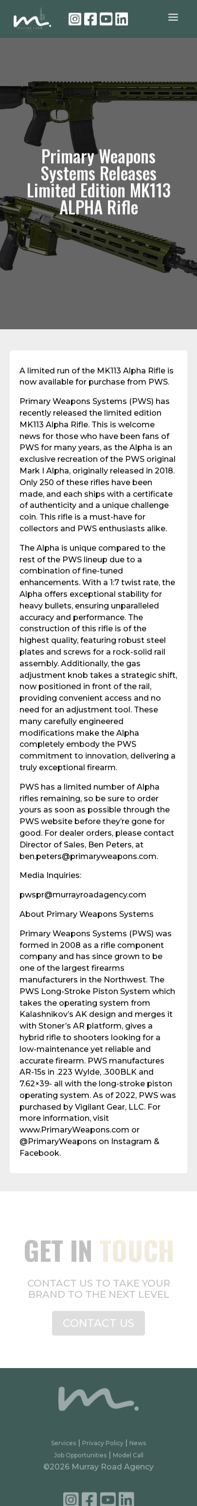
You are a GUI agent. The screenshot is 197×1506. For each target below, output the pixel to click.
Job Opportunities (80, 1461)
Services (63, 1449)
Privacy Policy (103, 1449)
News (137, 1449)
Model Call (128, 1461)
